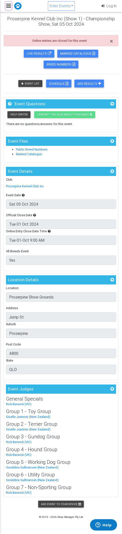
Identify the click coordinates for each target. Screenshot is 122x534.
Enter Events (60, 5)
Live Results (39, 53)
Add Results (89, 84)
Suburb (11, 324)
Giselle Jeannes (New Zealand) (28, 417)
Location (12, 288)
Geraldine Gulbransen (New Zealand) (32, 467)
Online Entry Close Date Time (28, 231)
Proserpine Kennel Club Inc (25, 186)
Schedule (58, 84)
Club (9, 179)
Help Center (19, 114)
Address (12, 308)
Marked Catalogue (77, 53)
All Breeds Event (17, 251)
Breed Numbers (61, 64)
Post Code (13, 344)
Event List (30, 83)
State (9, 360)
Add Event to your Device (61, 504)
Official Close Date (21, 215)
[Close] (111, 41)
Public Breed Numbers (32, 149)
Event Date (15, 195)
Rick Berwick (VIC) (18, 404)
